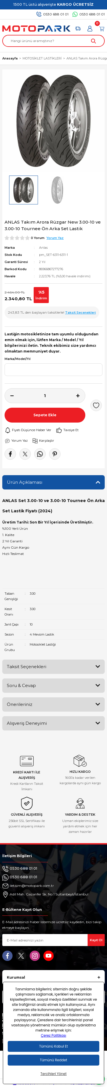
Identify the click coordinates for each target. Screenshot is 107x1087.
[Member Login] (90, 28)
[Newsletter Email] (53, 940)
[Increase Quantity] (80, 395)
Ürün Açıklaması (24, 482)
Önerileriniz (19, 704)
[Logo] (36, 28)
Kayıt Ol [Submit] (96, 940)
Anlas (43, 248)
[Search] (53, 41)
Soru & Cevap (21, 685)
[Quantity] (45, 395)
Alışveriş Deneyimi (27, 723)
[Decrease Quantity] (9, 395)
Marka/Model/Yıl (18, 359)
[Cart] (102, 28)
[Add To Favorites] (96, 405)
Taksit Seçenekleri (26, 666)
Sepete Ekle (44, 415)
